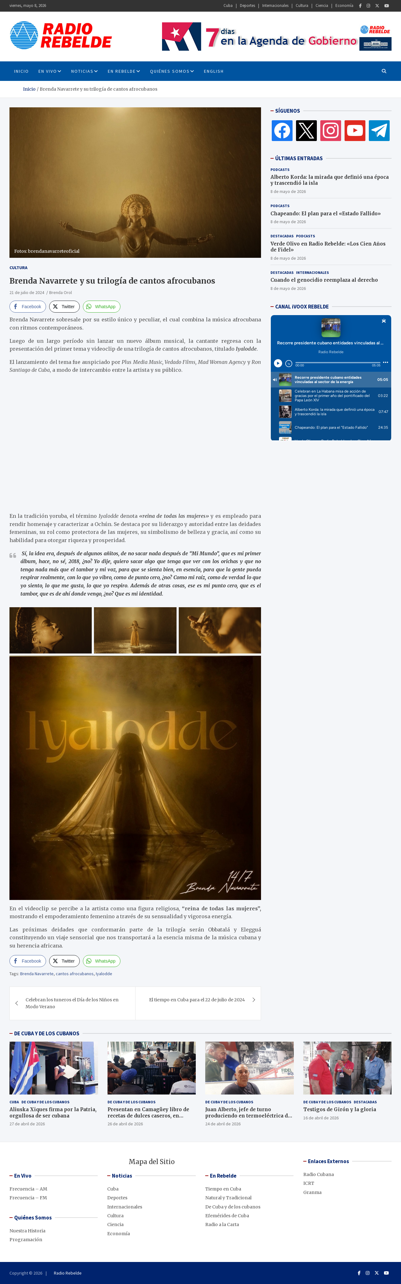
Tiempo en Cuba (223, 1189)
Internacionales (275, 5)
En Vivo (47, 71)
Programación (25, 1239)
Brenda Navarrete (37, 973)
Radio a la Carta (222, 1224)
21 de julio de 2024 (26, 292)
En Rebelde (122, 71)
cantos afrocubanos (75, 973)
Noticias (82, 71)
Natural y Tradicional (228, 1198)
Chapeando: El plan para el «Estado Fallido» (325, 214)
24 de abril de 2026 (223, 1124)
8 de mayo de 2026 (288, 191)
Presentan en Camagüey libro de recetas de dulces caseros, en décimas (148, 1115)
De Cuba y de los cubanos (45, 1102)
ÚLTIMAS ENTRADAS (299, 158)
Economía (344, 5)
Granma (312, 1192)
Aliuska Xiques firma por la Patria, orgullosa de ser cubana (52, 1112)
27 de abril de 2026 (27, 1124)
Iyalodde (104, 973)
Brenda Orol (60, 292)
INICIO (21, 71)
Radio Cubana (318, 1174)
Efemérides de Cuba (227, 1216)
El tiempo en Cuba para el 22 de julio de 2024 (197, 1000)
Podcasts (279, 169)
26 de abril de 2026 (125, 1124)
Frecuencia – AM (28, 1189)
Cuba (228, 5)
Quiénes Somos (170, 71)
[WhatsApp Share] (102, 307)
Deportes (247, 5)
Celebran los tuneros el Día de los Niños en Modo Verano (72, 1003)
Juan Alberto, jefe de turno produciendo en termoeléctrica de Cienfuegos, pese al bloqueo (248, 1115)
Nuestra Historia (27, 1231)
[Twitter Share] (64, 307)
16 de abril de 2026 (321, 1118)
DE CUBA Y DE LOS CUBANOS (46, 1033)
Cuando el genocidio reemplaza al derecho (324, 280)
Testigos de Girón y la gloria (339, 1109)
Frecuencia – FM (28, 1198)
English (214, 71)
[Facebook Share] (27, 307)
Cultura (302, 5)
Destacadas (281, 236)
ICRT (308, 1183)
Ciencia (322, 5)
